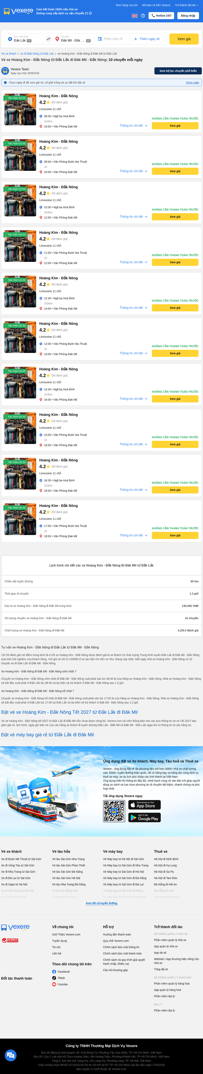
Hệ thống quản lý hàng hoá (173, 977)
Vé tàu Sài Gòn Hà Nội (66, 878)
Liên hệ (56, 953)
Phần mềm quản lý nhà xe (170, 940)
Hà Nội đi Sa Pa (164, 871)
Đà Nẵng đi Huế (164, 890)
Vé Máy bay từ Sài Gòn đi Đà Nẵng (124, 878)
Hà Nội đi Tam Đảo (165, 878)
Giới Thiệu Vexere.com (66, 934)
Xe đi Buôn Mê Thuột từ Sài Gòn (21, 859)
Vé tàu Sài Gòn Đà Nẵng (67, 871)
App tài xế (160, 952)
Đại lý (158, 1004)
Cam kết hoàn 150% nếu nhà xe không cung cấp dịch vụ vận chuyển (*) (62, 11)
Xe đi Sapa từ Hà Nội (14, 884)
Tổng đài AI (161, 969)
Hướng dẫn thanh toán (117, 934)
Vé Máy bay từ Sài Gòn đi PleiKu (123, 890)
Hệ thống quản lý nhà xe (171, 934)
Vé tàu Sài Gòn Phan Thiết (68, 865)
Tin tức (56, 947)
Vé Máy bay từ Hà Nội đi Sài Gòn (123, 859)
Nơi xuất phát (21, 36)
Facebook (64, 971)
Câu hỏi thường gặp (115, 970)
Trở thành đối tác (187, 5)
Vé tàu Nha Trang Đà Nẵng (69, 884)
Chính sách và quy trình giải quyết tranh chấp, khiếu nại (124, 961)
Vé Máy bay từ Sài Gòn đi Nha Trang (125, 865)
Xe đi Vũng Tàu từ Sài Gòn (17, 865)
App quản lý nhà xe (166, 946)
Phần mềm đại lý (164, 996)
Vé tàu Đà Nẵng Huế (65, 890)
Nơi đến (65, 36)
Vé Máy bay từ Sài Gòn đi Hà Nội (123, 871)
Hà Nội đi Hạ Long (165, 865)
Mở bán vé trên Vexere (156, 5)
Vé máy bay (113, 851)
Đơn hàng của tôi (126, 5)
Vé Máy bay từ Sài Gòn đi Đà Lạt (123, 884)
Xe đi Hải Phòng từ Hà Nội (17, 890)
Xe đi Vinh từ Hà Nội (13, 897)
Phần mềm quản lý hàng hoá (172, 983)
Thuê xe (160, 851)
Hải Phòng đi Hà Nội (166, 897)
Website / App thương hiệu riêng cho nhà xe (176, 961)
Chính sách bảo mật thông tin (121, 947)
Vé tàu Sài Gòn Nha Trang (68, 859)
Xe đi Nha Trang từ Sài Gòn (18, 871)
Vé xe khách (8, 53)
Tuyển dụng (59, 940)
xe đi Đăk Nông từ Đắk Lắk (35, 54)
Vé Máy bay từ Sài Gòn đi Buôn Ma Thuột (125, 899)
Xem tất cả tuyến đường (101, 903)
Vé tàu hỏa (61, 851)
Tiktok (61, 978)
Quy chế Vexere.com (116, 940)
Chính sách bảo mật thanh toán (122, 953)
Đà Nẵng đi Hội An (165, 884)
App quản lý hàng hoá (167, 989)
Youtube (63, 984)
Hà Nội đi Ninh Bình (166, 859)
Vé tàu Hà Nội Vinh (64, 897)
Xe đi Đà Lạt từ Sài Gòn (16, 878)
